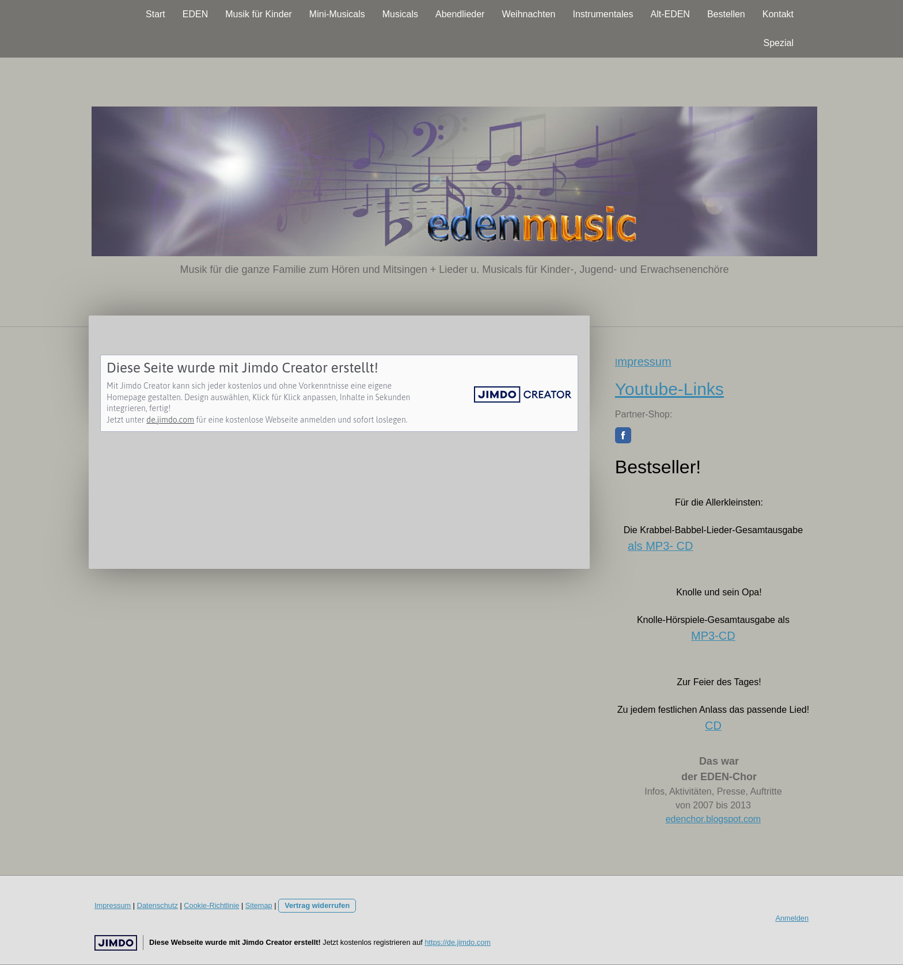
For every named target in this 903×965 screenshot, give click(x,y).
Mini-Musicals (337, 14)
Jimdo (115, 943)
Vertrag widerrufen (317, 905)
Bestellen (726, 14)
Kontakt (778, 14)
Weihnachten (528, 14)
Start (155, 14)
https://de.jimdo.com (457, 942)
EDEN (195, 14)
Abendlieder (459, 14)
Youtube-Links (669, 388)
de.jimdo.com (170, 419)
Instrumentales (603, 14)
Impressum (112, 905)
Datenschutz (157, 905)
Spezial (779, 43)
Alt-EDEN (669, 14)
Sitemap (258, 905)
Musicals (400, 14)
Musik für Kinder (258, 14)
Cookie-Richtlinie (211, 905)
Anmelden (792, 918)
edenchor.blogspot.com (713, 819)
